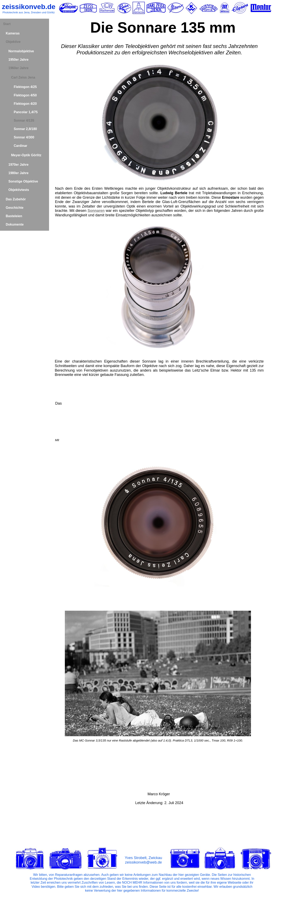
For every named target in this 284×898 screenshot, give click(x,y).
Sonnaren (96, 211)
